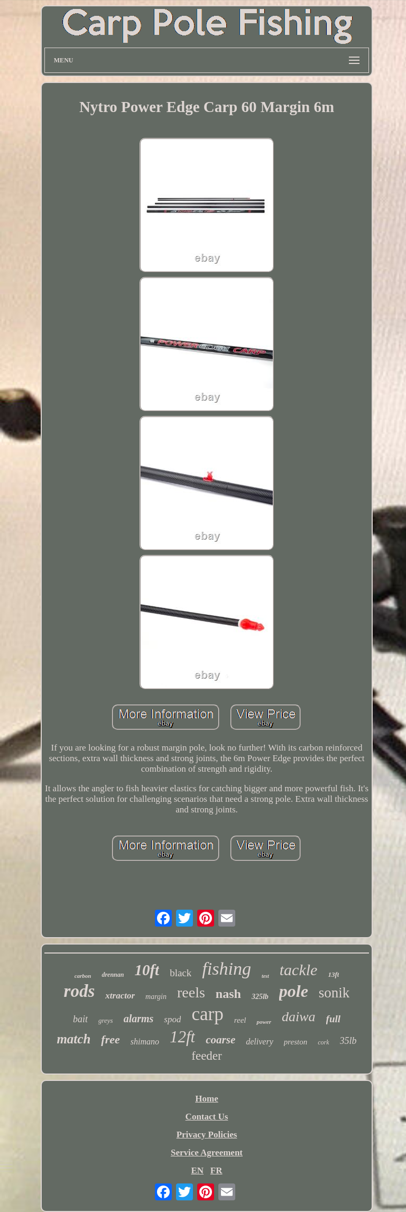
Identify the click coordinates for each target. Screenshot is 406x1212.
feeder (206, 1055)
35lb (348, 1040)
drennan (113, 974)
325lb (260, 997)
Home (206, 1099)
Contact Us (207, 1117)
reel (240, 1020)
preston (295, 1042)
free (110, 1039)
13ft (333, 974)
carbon (83, 976)
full (333, 1018)
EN (197, 1170)
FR (216, 1170)
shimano (145, 1041)
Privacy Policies (207, 1135)
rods (79, 991)
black (180, 972)
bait (80, 1019)
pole (293, 991)
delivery (259, 1041)
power (263, 1022)
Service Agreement (207, 1153)
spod (172, 1019)
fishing (226, 968)
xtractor (120, 996)
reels (191, 992)
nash (228, 994)
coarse (220, 1039)
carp (207, 1014)
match (73, 1039)
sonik (334, 993)
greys (105, 1020)
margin (156, 997)
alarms (139, 1018)
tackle (299, 969)
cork (323, 1042)
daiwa (299, 1016)
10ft (146, 969)
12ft (182, 1037)
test (265, 976)
